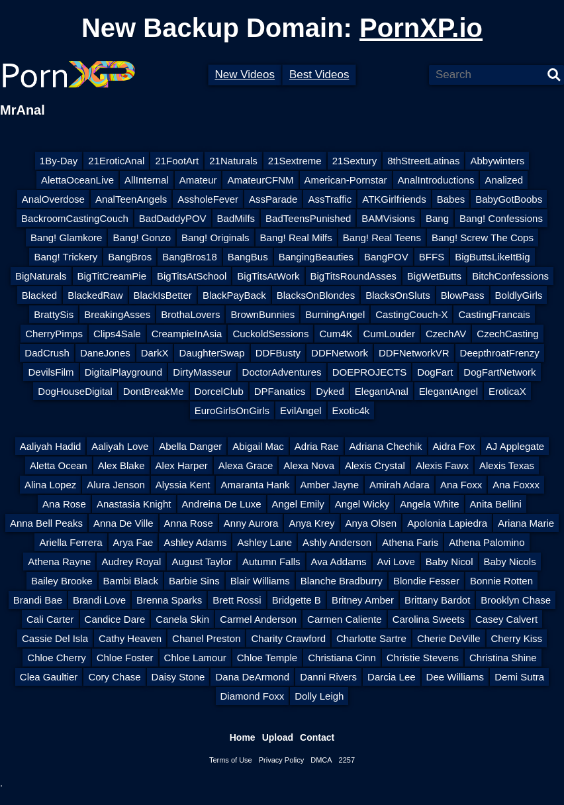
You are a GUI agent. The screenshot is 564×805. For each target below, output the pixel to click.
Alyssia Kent (183, 484)
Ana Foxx (461, 484)
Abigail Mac (258, 446)
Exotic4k (351, 410)
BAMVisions (388, 218)
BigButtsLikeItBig (492, 256)
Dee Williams (455, 676)
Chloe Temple (267, 657)
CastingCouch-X (411, 314)
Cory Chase (114, 676)
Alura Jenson (116, 484)
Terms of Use (230, 760)
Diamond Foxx (252, 696)
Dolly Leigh (319, 696)
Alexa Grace (245, 465)
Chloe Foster (125, 657)
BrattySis (53, 314)
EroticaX (507, 391)
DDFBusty (278, 352)
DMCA (321, 760)
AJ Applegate (515, 446)
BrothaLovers (190, 314)
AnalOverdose (53, 199)
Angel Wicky (362, 504)
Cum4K (335, 333)
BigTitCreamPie (111, 276)
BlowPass (463, 295)
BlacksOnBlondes (316, 295)
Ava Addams (339, 561)
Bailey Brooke (62, 580)
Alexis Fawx (442, 465)
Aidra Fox (454, 446)
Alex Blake (121, 465)
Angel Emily (298, 504)
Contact (317, 737)
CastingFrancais (494, 314)
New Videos (245, 74)
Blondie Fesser (426, 580)
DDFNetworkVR (414, 352)
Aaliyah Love (119, 446)
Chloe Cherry (56, 657)
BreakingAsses (117, 314)
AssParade (273, 199)
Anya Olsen (371, 523)
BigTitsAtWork (268, 276)
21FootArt (177, 160)
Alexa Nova (308, 465)
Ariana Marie (526, 523)
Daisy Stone (178, 676)
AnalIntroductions (436, 180)
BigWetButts (434, 276)
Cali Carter (50, 619)
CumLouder (389, 333)
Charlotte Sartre (371, 638)
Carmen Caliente (344, 619)
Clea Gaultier (49, 676)
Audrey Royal (131, 561)
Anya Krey (311, 523)
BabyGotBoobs (508, 199)
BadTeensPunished (308, 218)
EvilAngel (301, 410)
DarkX (155, 352)
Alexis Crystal (375, 465)
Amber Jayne (330, 484)
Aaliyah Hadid (50, 446)
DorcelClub (219, 391)
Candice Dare (115, 619)
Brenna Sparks (169, 600)
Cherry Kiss (517, 638)
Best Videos (319, 74)
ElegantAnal (381, 391)
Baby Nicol (449, 561)
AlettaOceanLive (77, 180)
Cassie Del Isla (55, 638)
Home (243, 737)
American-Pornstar (346, 180)
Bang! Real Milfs (296, 237)
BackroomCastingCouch (74, 218)
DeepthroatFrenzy (500, 352)
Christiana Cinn (342, 657)
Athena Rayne (59, 561)
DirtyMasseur (202, 372)
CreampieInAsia (187, 333)
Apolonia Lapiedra (447, 523)
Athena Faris (410, 542)
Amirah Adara (399, 484)
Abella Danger (190, 446)
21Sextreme (295, 160)
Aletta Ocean (58, 465)
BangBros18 (189, 256)
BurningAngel (335, 314)
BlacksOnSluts (397, 295)
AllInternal (146, 180)
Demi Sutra (519, 676)
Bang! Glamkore (66, 237)
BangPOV (386, 256)
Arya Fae (133, 542)
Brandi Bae (37, 600)
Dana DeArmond (252, 676)
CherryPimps (54, 333)
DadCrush (47, 352)
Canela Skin (182, 619)
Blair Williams (260, 580)
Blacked (39, 295)
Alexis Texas (506, 465)
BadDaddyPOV (173, 218)
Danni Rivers (328, 676)
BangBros (130, 256)
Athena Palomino (486, 542)
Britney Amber (363, 600)
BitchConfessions (510, 276)
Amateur (198, 180)
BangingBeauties (316, 256)
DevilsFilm (50, 372)
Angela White (429, 504)
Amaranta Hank (254, 484)
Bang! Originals (215, 237)
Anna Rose (188, 523)
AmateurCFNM (260, 180)
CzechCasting (507, 333)
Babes (451, 199)
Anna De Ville (123, 523)
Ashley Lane (264, 542)
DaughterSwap (211, 352)
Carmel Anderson (258, 619)
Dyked (330, 391)
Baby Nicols (510, 561)
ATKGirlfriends (394, 199)
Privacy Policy (281, 760)
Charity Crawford (288, 638)
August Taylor (201, 561)
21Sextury (354, 160)
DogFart (435, 372)
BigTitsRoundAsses (353, 276)
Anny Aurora (251, 523)
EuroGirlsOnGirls (232, 410)
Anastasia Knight (134, 504)
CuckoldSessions (270, 333)
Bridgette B (296, 600)
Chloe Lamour (195, 657)
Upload (277, 737)
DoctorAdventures (282, 372)
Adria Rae (317, 446)
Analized (504, 180)
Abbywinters (497, 160)
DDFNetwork (339, 352)
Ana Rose (64, 504)
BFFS (431, 256)
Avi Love (396, 561)
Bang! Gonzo (142, 237)
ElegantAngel (448, 391)
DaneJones (105, 352)
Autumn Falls (271, 561)
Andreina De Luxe (221, 504)
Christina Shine (503, 657)
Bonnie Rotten (501, 580)
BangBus (248, 256)
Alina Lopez (50, 484)
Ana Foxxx (516, 484)
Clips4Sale (117, 333)
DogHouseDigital (75, 391)
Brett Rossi (236, 600)
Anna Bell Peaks (46, 523)
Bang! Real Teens (382, 237)
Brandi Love (99, 600)
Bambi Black (130, 580)
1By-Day (59, 160)
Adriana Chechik (386, 446)
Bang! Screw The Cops (483, 237)
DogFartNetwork (499, 372)
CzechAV (446, 333)
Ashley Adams (195, 542)
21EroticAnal (116, 160)
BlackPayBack (234, 295)
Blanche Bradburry (342, 580)
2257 (347, 760)
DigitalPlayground (124, 372)
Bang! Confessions (501, 218)
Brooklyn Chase (516, 600)
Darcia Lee (391, 676)
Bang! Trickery (65, 256)
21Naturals (233, 160)
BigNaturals (41, 276)
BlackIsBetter (163, 295)
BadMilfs (236, 218)
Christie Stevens (423, 657)
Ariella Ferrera (70, 542)
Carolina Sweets (429, 619)
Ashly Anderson (337, 542)
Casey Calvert (506, 619)
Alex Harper (182, 465)
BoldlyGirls (519, 295)
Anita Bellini (496, 504)
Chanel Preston (206, 638)
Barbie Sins (194, 580)
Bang (437, 218)
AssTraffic (330, 199)
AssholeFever (207, 199)
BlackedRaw (95, 295)
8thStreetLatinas (423, 160)
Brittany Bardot (437, 600)
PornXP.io (421, 27)
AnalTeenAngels (131, 199)
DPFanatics (280, 391)
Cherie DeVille (449, 638)
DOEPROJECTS (369, 372)
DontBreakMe (153, 391)
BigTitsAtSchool (191, 276)
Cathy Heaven (130, 638)
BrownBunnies (262, 314)
